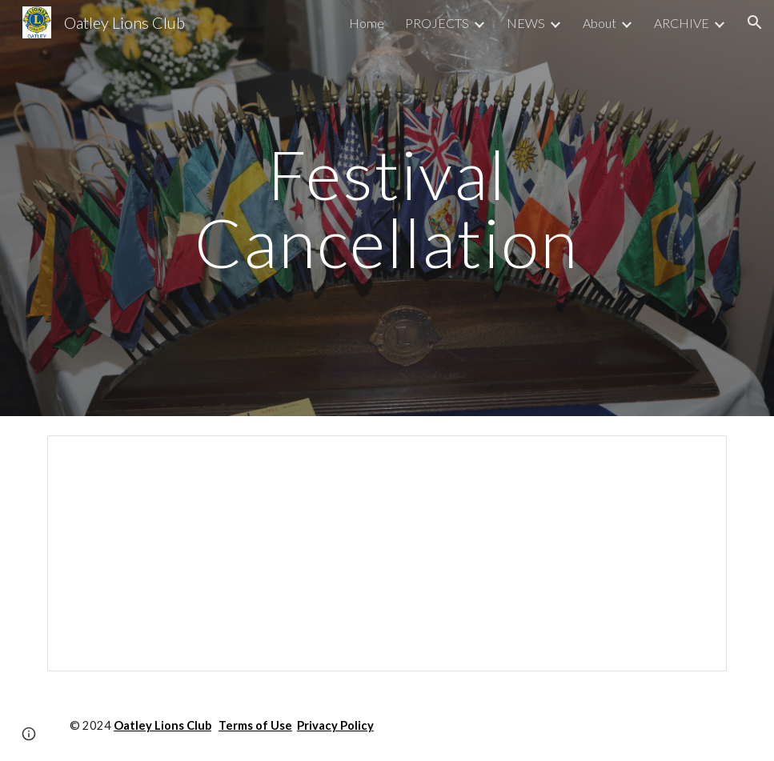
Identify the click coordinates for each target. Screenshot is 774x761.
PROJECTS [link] (437, 22)
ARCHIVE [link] (681, 22)
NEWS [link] (526, 22)
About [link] (599, 22)
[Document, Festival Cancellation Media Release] (387, 553)
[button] (755, 22)
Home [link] (366, 22)
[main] (387, 208)
